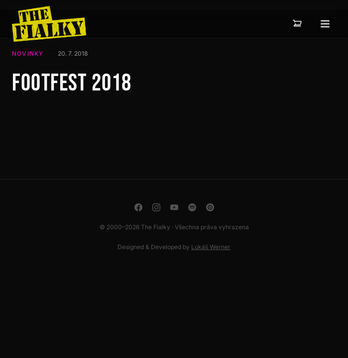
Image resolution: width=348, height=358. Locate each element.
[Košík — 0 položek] (297, 24)
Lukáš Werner (211, 247)
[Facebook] (138, 207)
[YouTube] (174, 207)
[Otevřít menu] (325, 24)
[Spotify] (192, 207)
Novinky (27, 53)
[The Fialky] (49, 24)
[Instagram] (156, 207)
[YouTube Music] (210, 207)
